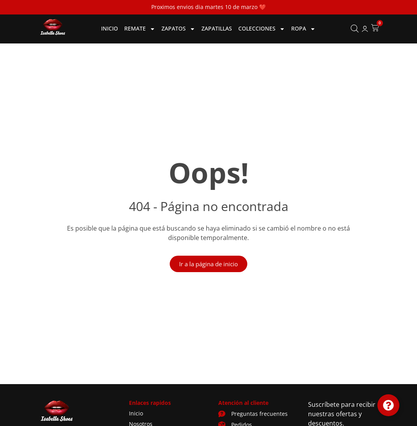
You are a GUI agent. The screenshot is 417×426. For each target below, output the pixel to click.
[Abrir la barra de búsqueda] (355, 29)
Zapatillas (216, 28)
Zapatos (178, 29)
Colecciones (261, 29)
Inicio (109, 28)
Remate (139, 29)
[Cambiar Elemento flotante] (388, 405)
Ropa (303, 29)
